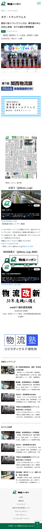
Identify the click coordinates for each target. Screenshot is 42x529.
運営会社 (21, 501)
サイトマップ (21, 504)
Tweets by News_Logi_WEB (11, 284)
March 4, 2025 (28, 246)
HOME (21, 497)
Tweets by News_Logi (9, 221)
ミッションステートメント (21, 518)
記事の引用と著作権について (21, 508)
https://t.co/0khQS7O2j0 (9, 244)
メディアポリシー (21, 515)
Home (3, 11)
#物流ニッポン (11, 229)
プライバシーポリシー (21, 511)
